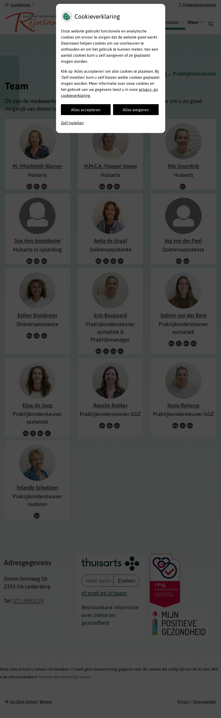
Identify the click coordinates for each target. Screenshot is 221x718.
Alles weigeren (136, 110)
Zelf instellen (72, 123)
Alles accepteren (85, 110)
